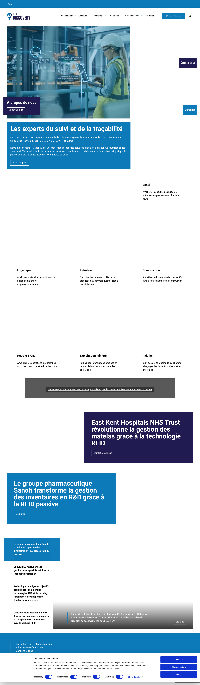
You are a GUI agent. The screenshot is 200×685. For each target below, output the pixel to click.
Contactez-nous (175, 16)
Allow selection (179, 670)
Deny (178, 677)
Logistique (24, 270)
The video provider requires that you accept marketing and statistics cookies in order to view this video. (100, 389)
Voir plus (20, 514)
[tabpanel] (123, 584)
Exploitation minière (93, 355)
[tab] (32, 549)
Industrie (86, 270)
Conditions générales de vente (31, 655)
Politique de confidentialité (29, 648)
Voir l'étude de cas (102, 453)
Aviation (147, 355)
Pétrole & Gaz (26, 355)
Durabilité (190, 110)
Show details (134, 680)
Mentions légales (24, 651)
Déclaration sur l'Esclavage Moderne (34, 644)
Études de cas (187, 63)
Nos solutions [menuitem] (67, 16)
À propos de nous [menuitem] (133, 16)
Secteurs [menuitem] (83, 16)
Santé (146, 185)
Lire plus (179, 622)
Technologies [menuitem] (98, 16)
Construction (151, 270)
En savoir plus (16, 110)
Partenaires (151, 16)
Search (189, 16)
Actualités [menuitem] (114, 16)
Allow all (179, 663)
